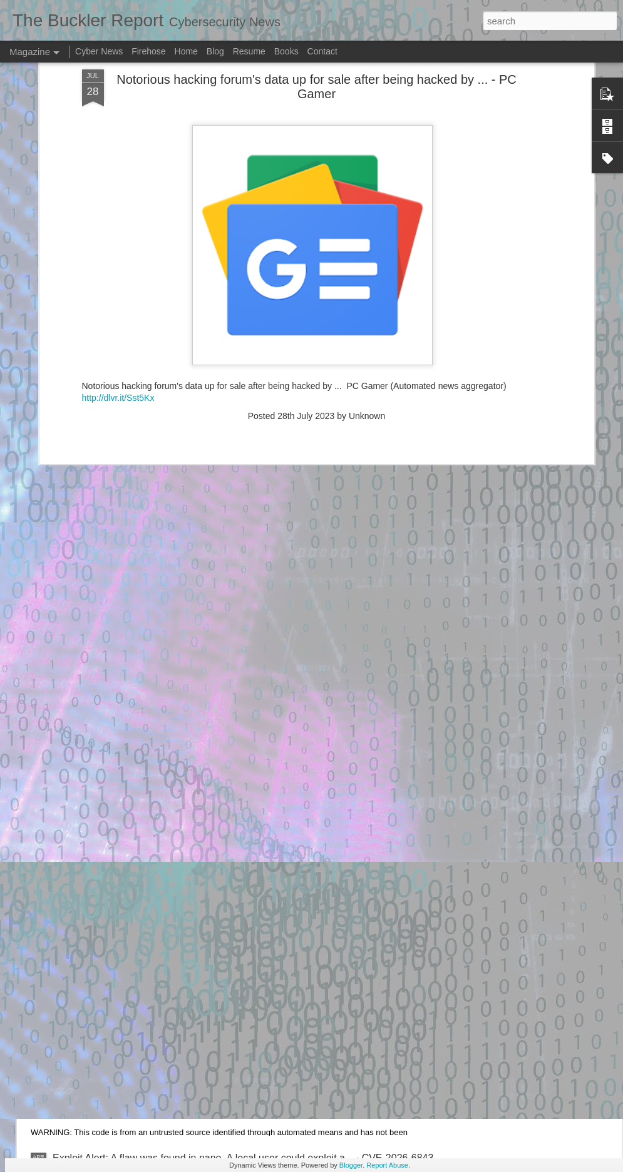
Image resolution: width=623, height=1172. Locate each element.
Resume (249, 51)
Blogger (351, 1165)
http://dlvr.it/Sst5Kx (118, 220)
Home (186, 51)
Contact (322, 51)
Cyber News (99, 51)
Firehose (148, 51)
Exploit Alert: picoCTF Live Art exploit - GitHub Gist (165, 1016)
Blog (215, 51)
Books (286, 51)
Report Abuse (387, 1165)
